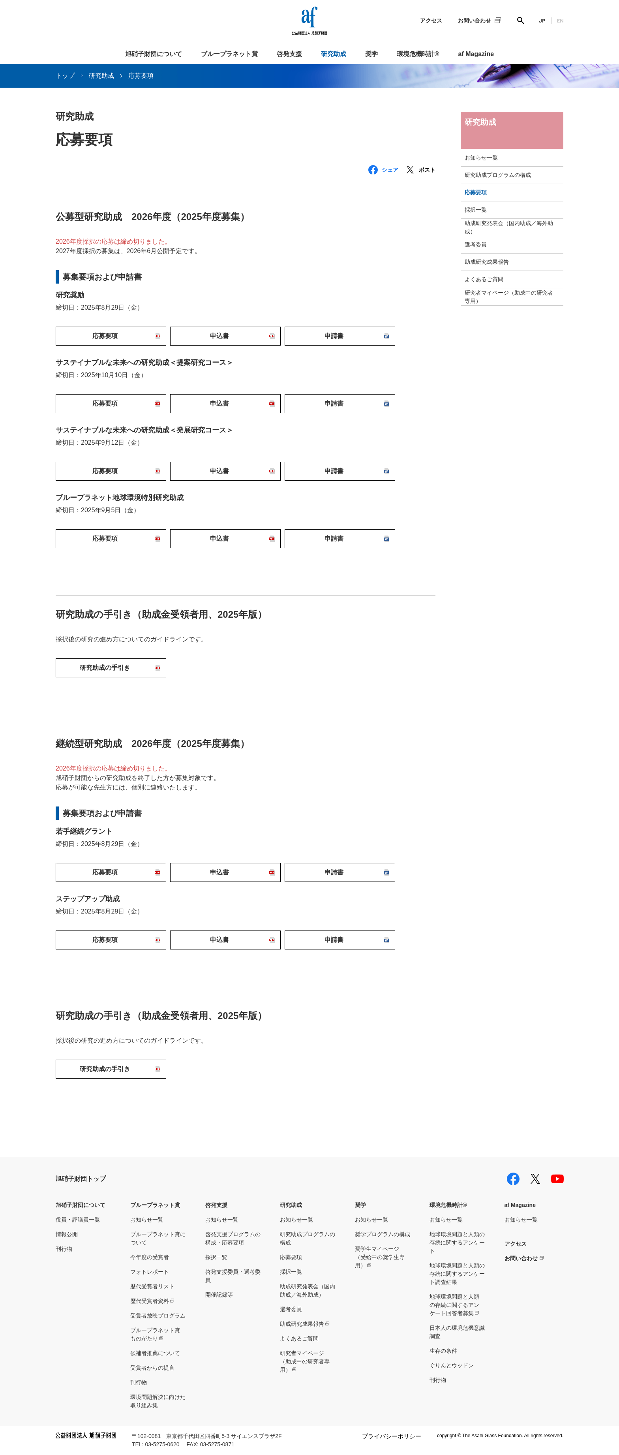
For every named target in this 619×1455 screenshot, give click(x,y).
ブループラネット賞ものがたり (155, 1334)
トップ (65, 75)
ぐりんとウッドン (452, 1365)
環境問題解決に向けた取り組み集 (158, 1401)
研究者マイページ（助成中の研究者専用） (509, 296)
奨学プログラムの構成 (382, 1234)
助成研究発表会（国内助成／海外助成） (509, 227)
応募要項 (476, 192)
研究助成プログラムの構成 (498, 175)
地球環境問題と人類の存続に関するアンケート (457, 1242)
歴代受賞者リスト (152, 1286)
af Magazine (476, 54)
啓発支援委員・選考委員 (233, 1276)
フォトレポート (149, 1272)
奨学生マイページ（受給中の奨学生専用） (380, 1257)
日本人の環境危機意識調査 (457, 1332)
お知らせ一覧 (481, 157)
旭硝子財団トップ (80, 1178)
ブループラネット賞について (158, 1238)
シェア (390, 170)
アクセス (431, 20)
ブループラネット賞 (229, 54)
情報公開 (67, 1234)
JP (542, 20)
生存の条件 (443, 1351)
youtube (557, 1179)
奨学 (371, 54)
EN (560, 20)
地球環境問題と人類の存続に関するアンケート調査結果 (457, 1273)
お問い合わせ (474, 20)
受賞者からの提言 (152, 1368)
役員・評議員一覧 (78, 1219)
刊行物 (64, 1249)
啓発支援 (289, 54)
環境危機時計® (418, 54)
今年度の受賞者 (149, 1257)
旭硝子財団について (153, 54)
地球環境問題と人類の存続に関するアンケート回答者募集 (454, 1304)
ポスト (427, 170)
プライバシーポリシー (391, 1436)
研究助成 (333, 54)
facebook (513, 1179)
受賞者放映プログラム (158, 1315)
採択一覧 (476, 210)
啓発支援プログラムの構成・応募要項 (233, 1238)
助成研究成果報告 (487, 262)
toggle (556, 157)
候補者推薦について (155, 1353)
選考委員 (476, 244)
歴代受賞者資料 (149, 1301)
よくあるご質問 (484, 279)
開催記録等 (219, 1294)
